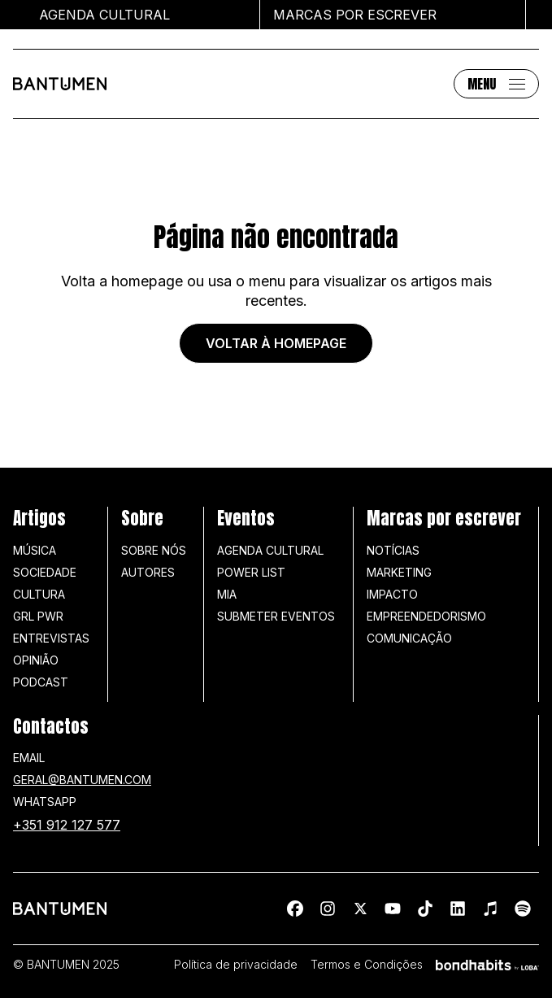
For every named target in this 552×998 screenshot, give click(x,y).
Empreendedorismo (426, 616)
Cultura (39, 594)
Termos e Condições (367, 964)
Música (34, 550)
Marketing (399, 572)
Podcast (40, 682)
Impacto (392, 594)
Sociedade (44, 572)
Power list (251, 572)
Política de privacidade (236, 964)
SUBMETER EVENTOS (276, 616)
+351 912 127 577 (66, 825)
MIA (227, 594)
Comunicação (409, 638)
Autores (148, 572)
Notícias (393, 550)
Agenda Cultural (270, 550)
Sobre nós (153, 550)
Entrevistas (51, 638)
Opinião (36, 660)
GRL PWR (38, 616)
